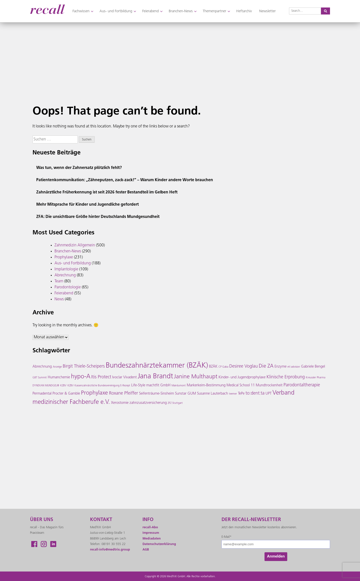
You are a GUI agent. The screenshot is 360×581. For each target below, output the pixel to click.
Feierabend (63, 293)
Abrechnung (65, 275)
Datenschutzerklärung (159, 544)
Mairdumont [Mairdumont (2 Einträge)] (179, 385)
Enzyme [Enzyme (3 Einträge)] (280, 367)
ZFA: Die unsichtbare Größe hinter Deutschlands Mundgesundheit (98, 217)
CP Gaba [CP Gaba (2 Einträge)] (223, 367)
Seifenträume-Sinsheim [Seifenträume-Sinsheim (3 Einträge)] (156, 394)
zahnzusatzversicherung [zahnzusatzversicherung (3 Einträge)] (148, 403)
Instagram (44, 544)
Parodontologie (67, 287)
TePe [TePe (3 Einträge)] (241, 394)
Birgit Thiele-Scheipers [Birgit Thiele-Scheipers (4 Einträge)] (84, 366)
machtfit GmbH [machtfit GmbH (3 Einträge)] (158, 385)
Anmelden (276, 557)
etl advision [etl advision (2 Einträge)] (294, 367)
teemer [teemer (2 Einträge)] (233, 394)
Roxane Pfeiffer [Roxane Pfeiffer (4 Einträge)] (123, 393)
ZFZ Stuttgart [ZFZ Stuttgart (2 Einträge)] (175, 403)
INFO (148, 520)
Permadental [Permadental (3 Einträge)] (42, 394)
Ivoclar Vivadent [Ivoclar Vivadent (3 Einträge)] (124, 377)
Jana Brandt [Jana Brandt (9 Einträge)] (155, 376)
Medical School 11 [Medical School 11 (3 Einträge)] (240, 385)
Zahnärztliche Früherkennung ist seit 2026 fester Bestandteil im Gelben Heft (107, 192)
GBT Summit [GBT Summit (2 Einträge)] (39, 377)
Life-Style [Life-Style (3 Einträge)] (138, 385)
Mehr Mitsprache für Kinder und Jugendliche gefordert (87, 205)
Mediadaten (151, 538)
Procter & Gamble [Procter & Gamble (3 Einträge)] (66, 394)
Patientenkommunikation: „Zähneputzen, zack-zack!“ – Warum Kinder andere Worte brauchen (124, 180)
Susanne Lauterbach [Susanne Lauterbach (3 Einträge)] (212, 394)
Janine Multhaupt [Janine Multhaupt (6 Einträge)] (196, 377)
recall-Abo (150, 527)
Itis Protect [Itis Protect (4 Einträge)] (101, 377)
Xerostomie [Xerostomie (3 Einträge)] (119, 403)
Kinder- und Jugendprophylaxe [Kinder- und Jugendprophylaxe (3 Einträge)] (242, 377)
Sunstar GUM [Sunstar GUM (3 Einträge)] (185, 394)
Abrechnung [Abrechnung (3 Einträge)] (42, 367)
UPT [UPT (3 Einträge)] (269, 394)
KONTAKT (101, 520)
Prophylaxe (63, 257)
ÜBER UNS (41, 520)
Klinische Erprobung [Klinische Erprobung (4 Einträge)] (285, 377)
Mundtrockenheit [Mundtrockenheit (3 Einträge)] (269, 385)
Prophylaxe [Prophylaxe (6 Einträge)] (94, 393)
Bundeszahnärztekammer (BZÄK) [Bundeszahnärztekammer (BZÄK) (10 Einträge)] (157, 365)
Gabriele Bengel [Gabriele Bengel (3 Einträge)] (313, 367)
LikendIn (53, 544)
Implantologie (66, 269)
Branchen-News (67, 251)
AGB (145, 549)
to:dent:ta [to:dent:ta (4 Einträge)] (255, 393)
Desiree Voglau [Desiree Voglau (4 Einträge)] (243, 366)
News (59, 299)
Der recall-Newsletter (251, 520)
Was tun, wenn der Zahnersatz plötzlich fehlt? (79, 168)
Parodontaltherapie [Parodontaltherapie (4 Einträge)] (302, 385)
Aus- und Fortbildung (72, 263)
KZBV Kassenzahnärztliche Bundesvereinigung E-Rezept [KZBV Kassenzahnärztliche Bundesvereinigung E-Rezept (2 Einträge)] (99, 385)
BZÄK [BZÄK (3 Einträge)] (213, 367)
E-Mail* (227, 537)
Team (58, 281)
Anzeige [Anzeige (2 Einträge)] (57, 367)
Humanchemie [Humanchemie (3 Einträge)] (59, 377)
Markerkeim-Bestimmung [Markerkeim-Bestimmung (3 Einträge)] (206, 385)
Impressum (150, 533)
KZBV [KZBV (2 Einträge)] (63, 385)
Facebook (34, 544)
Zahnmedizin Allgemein (74, 245)
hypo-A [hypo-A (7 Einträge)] (80, 377)
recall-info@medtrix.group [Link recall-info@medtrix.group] (110, 549)
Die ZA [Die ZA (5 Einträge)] (266, 366)
